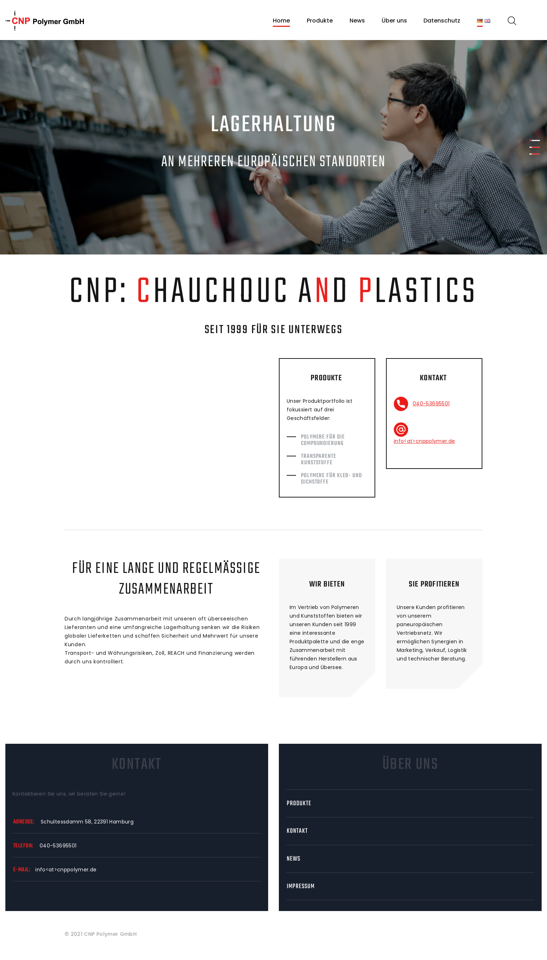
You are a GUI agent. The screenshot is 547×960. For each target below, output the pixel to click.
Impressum (301, 886)
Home (281, 20)
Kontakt (297, 831)
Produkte (320, 20)
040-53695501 (431, 403)
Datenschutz (441, 20)
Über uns (394, 20)
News (357, 20)
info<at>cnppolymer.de (424, 441)
